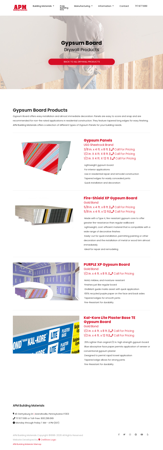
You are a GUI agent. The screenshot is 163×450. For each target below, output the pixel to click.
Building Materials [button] (42, 6)
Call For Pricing (123, 149)
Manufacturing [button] (82, 6)
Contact (124, 6)
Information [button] (105, 6)
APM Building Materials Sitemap (27, 444)
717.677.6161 (141, 6)
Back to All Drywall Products (81, 61)
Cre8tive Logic (47, 439)
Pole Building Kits (64, 7)
